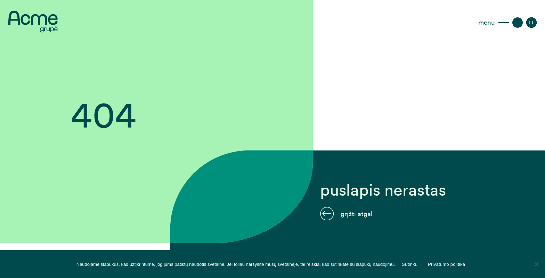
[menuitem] (531, 22)
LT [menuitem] (531, 22)
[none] (531, 22)
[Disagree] (536, 264)
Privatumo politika (446, 264)
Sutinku (409, 264)
